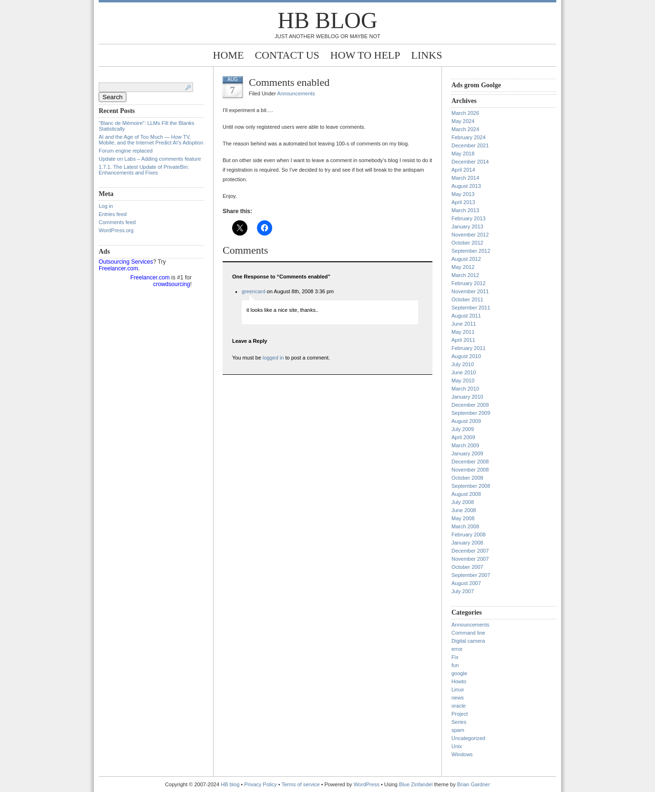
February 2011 (468, 348)
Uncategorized (468, 738)
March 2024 (465, 129)
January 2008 (467, 542)
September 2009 (470, 413)
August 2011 (466, 316)
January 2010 (467, 397)
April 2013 (463, 202)
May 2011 (462, 332)
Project (459, 714)
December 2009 (470, 405)
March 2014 (465, 178)
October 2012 (467, 243)
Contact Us (287, 55)
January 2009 (467, 453)
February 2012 (468, 283)
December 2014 (470, 162)
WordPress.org (116, 230)
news (457, 697)
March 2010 (465, 388)
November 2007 (470, 559)
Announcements (296, 93)
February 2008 (468, 534)
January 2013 (467, 226)
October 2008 (467, 478)
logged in (273, 357)
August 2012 (466, 259)
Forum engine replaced (126, 151)
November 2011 (470, 291)
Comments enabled (289, 82)
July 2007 (462, 591)
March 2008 (465, 526)
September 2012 (470, 251)
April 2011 (463, 340)
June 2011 (463, 324)
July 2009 (462, 429)
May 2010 (462, 380)
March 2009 (465, 445)
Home (228, 55)
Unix (456, 746)
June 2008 (463, 510)
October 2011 (467, 299)
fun (455, 665)
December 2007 (470, 551)
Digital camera (468, 641)
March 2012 (465, 275)
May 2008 (462, 518)
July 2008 (462, 502)
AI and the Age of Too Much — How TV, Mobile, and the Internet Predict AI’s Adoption (151, 139)
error (456, 649)
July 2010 (462, 364)
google (459, 673)
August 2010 (466, 356)
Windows (462, 754)
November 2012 (470, 234)
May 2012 (462, 267)
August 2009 (466, 421)
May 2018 (462, 153)
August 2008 (466, 494)
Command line (468, 633)
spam (457, 730)
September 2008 (470, 486)
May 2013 (462, 194)
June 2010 (463, 372)
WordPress (366, 784)
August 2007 (466, 583)
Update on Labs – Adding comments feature (150, 159)
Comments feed (117, 222)
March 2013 (465, 210)
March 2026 (465, 113)
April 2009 (463, 437)
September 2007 (470, 575)
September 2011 (470, 307)
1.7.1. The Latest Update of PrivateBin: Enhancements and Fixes (144, 169)
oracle (458, 706)
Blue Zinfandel (416, 784)
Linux (457, 689)
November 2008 (470, 470)
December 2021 (470, 145)
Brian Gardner (473, 784)
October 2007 (467, 567)
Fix (455, 657)
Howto (458, 681)
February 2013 (468, 218)
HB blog (327, 20)
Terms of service (300, 784)
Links (426, 55)
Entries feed (113, 214)
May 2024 (462, 121)
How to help (365, 55)
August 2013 (466, 186)
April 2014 (463, 170)
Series (458, 722)
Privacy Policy (261, 784)
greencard (254, 291)
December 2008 (470, 461)
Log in (106, 206)
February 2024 (468, 137)
